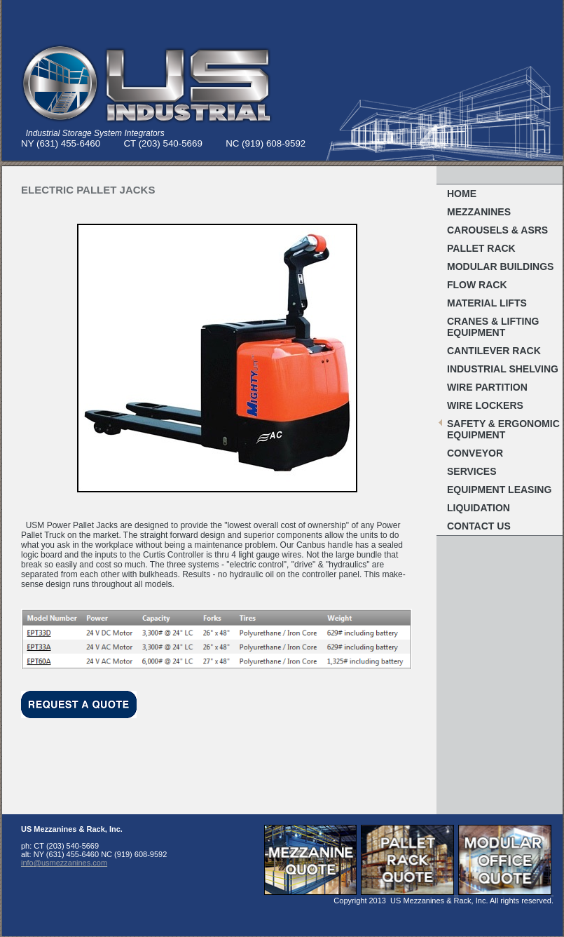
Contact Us (479, 526)
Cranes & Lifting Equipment (493, 327)
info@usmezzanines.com (64, 862)
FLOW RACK (477, 284)
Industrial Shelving (502, 369)
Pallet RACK (481, 248)
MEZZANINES (479, 211)
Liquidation (478, 507)
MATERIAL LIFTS (487, 303)
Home (461, 193)
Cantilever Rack (494, 350)
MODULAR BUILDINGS (500, 266)
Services (472, 471)
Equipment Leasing (499, 489)
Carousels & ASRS (497, 230)
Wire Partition (487, 387)
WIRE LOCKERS (485, 405)
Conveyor (475, 453)
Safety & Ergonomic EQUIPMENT (503, 429)
